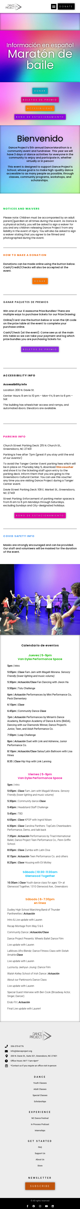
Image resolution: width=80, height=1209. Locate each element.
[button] (54, 6)
